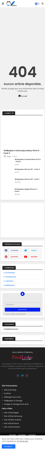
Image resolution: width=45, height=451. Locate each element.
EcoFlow (7, 393)
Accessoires (10, 273)
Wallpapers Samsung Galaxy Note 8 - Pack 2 (22, 152)
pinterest (14, 257)
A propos (22, 435)
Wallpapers (10, 285)
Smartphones (10, 277)
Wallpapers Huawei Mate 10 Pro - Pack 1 (28, 160)
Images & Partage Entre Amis (16, 404)
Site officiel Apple (11, 412)
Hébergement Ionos (12, 397)
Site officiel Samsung (13, 416)
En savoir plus (22, 441)
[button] (42, 3)
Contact (32, 435)
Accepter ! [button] (8, 446)
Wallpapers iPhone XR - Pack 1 (27, 179)
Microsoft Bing (10, 390)
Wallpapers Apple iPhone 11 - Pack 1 (26, 190)
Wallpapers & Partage (13, 400)
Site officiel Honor (11, 423)
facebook (14, 250)
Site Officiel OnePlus (12, 420)
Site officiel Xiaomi (12, 427)
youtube (34, 257)
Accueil (22, 96)
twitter (34, 250)
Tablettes (9, 281)
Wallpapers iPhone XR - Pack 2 (27, 169)
